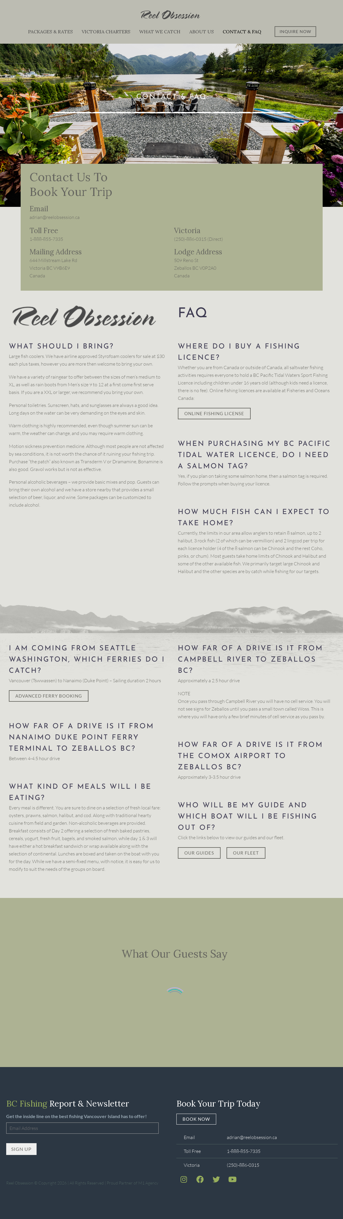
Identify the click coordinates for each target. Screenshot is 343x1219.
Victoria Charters (106, 32)
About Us (201, 32)
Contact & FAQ (242, 32)
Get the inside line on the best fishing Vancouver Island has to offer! (76, 1116)
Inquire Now (295, 31)
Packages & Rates (50, 32)
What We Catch (159, 32)
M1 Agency (148, 1181)
